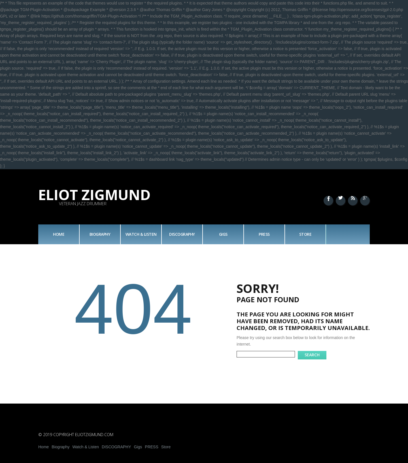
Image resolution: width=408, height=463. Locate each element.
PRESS (264, 234)
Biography (100, 234)
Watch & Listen (141, 234)
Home (58, 234)
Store (305, 234)
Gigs (223, 234)
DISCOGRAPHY (182, 234)
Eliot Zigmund (94, 194)
